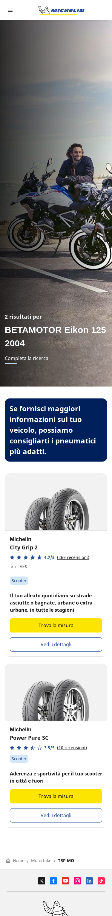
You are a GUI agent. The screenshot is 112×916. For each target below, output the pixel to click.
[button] (49, 557)
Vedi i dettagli (56, 644)
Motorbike (41, 860)
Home (15, 860)
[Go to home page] (61, 10)
